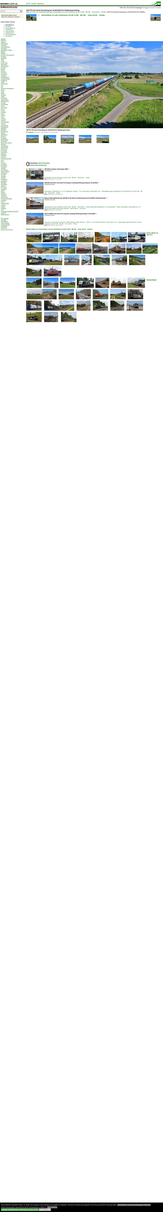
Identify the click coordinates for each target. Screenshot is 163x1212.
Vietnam (3, 213)
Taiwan (3, 192)
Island (2, 90)
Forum (28, 3)
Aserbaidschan (5, 47)
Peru (2, 160)
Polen (2, 162)
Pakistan (3, 154)
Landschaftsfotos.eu (10, 34)
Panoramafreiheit (6, 159)
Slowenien (4, 184)
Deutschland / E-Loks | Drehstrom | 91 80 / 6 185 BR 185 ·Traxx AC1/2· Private (73, 15)
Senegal (3, 176)
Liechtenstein (5, 122)
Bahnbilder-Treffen (6, 50)
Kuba (2, 114)
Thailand (3, 195)
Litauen (3, 124)
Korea (2, 109)
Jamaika (3, 95)
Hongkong (4, 80)
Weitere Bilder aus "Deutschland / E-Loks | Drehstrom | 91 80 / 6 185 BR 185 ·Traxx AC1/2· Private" (59, 229)
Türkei (3, 202)
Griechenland (5, 77)
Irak (2, 85)
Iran (2, 87)
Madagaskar (4, 127)
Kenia (2, 106)
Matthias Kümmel (49, 200)
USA (2, 210)
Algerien (3, 42)
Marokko (3, 130)
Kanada (3, 103)
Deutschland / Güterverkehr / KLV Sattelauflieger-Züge (97, 191)
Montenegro (4, 140)
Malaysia (3, 128)
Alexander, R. (48, 171)
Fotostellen (4, 226)
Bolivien (3, 53)
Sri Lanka (4, 187)
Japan (3, 96)
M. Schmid (29, 132)
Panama (3, 157)
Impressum (40, 3)
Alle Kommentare (44, 163)
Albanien (3, 41)
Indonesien (4, 84)
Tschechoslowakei (6, 199)
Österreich (4, 152)
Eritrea (3, 69)
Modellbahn (4, 222)
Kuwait (3, 116)
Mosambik (4, 141)
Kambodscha (5, 101)
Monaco (3, 136)
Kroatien (3, 112)
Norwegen (4, 151)
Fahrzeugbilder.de (10, 28)
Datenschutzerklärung (7, 229)
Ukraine (3, 205)
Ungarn (3, 207)
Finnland (3, 72)
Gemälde (3, 220)
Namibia (3, 144)
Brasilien (3, 56)
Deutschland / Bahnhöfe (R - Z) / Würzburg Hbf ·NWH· (105, 207)
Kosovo (3, 111)
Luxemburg (4, 125)
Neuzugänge (5, 218)
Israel (2, 92)
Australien (4, 49)
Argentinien (4, 44)
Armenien (4, 45)
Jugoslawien (4, 100)
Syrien (3, 191)
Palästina (3, 155)
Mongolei (3, 138)
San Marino (4, 170)
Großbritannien (5, 79)
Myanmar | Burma (6, 143)
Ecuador (3, 68)
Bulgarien (4, 58)
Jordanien (4, 98)
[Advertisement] (34, 29)
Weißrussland (5, 215)
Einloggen (145, 7)
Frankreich (4, 74)
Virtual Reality (5, 223)
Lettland (3, 119)
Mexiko (3, 133)
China (2, 61)
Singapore (4, 181)
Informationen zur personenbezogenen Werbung (134, 1205)
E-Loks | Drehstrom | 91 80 (71, 12)
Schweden (4, 173)
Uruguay (3, 208)
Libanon (3, 120)
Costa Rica (4, 63)
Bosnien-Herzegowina (7, 55)
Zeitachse (4, 228)
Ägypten (3, 39)
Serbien (3, 178)
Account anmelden (155, 7)
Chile (2, 60)
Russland (3, 167)
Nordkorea (4, 149)
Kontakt (33, 3)
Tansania (3, 194)
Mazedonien (4, 132)
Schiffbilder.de (9, 29)
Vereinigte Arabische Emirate (9, 211)
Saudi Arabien (5, 171)
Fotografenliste (5, 225)
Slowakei (3, 183)
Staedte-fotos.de (9, 33)
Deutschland (58, 12)
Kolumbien (4, 108)
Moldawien (4, 135)
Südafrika (4, 189)
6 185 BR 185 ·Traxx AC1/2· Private (93, 12)
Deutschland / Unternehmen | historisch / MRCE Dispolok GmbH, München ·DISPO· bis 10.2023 (71, 222)
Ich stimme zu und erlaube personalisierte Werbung (19, 1210)
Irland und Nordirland (7, 88)
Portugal (3, 163)
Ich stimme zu (44, 1210)
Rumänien (4, 165)
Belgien (3, 52)
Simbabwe (4, 179)
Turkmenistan (5, 203)
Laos (2, 117)
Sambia (3, 168)
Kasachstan (4, 104)
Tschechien (4, 197)
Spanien (3, 186)
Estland (3, 71)
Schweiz (3, 175)
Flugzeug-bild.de (9, 31)
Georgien (3, 76)
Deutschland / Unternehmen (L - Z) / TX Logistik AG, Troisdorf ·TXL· (63, 191)
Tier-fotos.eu (8, 36)
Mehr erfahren (52, 1207)
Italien (2, 93)
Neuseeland (4, 146)
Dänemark (4, 64)
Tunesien (3, 200)
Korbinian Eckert (49, 184)
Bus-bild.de (8, 26)
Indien (3, 82)
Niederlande (4, 148)
